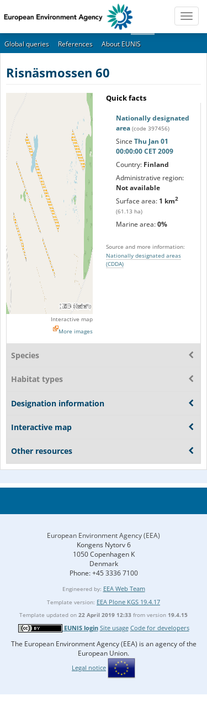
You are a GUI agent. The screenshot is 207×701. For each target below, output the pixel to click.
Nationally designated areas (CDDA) (143, 260)
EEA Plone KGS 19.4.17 (128, 602)
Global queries (26, 44)
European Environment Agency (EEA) (103, 535)
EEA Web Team (124, 588)
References (75, 44)
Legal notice (89, 667)
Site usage (114, 628)
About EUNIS (121, 44)
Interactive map (72, 319)
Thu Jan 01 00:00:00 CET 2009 (144, 146)
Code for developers (159, 628)
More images (76, 331)
